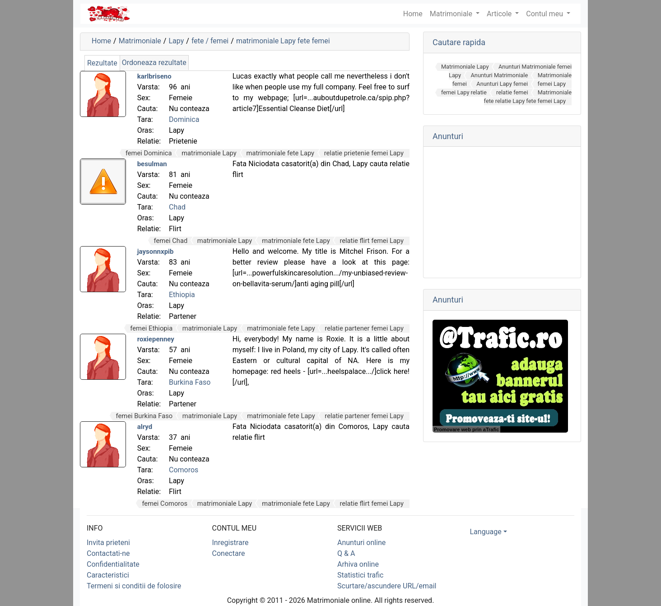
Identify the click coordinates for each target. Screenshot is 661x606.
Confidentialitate (113, 564)
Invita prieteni (108, 542)
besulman (152, 164)
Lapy (176, 41)
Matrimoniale (452, 13)
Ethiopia (182, 294)
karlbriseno (154, 76)
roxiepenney (155, 339)
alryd (145, 427)
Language (486, 531)
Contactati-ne (108, 553)
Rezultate (102, 63)
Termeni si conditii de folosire (134, 586)
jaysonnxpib (155, 251)
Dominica (184, 119)
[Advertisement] (502, 212)
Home (101, 41)
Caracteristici (108, 575)
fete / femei (209, 41)
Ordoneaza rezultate (154, 62)
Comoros (183, 470)
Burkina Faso (189, 382)
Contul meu (545, 13)
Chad (177, 207)
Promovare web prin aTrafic (466, 429)
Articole (500, 13)
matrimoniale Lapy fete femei (283, 41)
